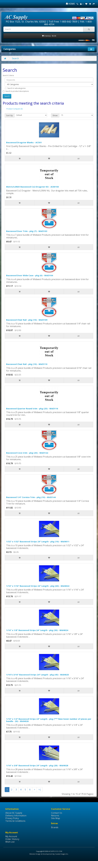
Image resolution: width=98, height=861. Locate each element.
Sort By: (9, 115)
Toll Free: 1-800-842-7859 (63, 21)
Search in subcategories (15, 88)
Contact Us (56, 812)
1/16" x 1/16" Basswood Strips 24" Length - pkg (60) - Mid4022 (37, 586)
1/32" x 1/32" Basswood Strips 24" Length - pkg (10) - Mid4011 (37, 541)
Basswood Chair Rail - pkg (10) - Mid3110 (26, 364)
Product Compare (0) (14, 109)
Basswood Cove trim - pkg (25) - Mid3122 (27, 452)
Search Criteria (8, 75)
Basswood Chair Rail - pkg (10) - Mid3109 (26, 319)
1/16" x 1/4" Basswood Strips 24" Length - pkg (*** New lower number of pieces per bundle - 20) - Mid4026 (48, 720)
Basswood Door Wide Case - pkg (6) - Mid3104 (29, 275)
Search (15, 58)
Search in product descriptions (16, 91)
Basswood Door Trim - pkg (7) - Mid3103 (26, 231)
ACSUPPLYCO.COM (55, 851)
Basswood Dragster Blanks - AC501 (24, 142)
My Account (11, 836)
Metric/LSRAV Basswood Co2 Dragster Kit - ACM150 (32, 186)
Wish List (10, 841)
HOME (70, 3)
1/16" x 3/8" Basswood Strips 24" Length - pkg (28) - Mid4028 (37, 765)
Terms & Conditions (15, 820)
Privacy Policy (12, 818)
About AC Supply (13, 812)
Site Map (55, 818)
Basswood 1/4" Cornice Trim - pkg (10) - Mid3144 (31, 497)
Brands (54, 827)
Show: (55, 115)
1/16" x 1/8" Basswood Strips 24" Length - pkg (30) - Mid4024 (37, 630)
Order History (12, 839)
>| (39, 789)
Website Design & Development (40, 854)
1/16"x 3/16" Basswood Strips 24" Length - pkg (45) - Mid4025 (37, 674)
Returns (55, 815)
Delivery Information (15, 815)
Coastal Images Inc (61, 854)
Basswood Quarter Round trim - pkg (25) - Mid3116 (32, 408)
